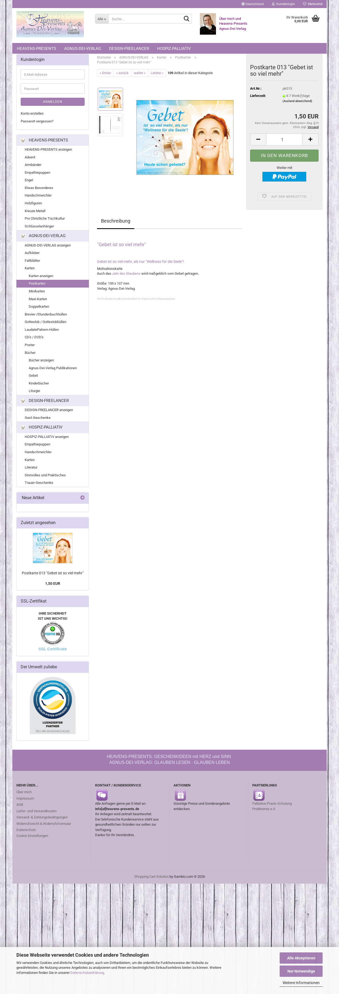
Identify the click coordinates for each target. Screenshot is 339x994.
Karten (30, 270)
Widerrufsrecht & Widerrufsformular (43, 825)
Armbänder (33, 166)
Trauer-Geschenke (39, 484)
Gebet (33, 377)
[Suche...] (101, 19)
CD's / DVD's (34, 339)
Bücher (30, 354)
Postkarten (37, 285)
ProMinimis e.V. (264, 810)
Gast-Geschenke (38, 419)
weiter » (140, 74)
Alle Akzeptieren (301, 958)
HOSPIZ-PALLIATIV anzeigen (47, 438)
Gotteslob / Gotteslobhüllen (45, 323)
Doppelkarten (39, 308)
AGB (19, 806)
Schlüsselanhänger (39, 228)
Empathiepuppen (37, 174)
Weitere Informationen (301, 983)
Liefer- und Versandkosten (36, 812)
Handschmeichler (38, 197)
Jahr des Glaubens (126, 275)
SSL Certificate (52, 650)
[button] (252, 4)
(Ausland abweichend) (297, 102)
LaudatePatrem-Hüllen (42, 331)
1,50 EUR (52, 585)
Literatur (31, 469)
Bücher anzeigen (41, 362)
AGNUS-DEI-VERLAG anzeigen (48, 247)
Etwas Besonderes (39, 189)
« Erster (105, 74)
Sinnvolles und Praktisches (45, 476)
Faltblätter (32, 262)
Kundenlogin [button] (283, 4)
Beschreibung (115, 222)
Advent (30, 159)
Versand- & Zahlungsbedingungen (42, 819)
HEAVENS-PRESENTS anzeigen (48, 151)
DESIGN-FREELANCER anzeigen (49, 411)
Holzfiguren (33, 204)
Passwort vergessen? (37, 123)
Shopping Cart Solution (151, 878)
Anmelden (52, 103)
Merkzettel (313, 4)
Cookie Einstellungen (32, 837)
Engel (29, 182)
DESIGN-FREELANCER (129, 48)
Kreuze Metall (35, 212)
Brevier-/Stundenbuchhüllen (46, 316)
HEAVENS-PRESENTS (36, 48)
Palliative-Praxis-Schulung (272, 805)
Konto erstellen (32, 115)
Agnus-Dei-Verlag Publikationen (53, 369)
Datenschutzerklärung (87, 973)
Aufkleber (32, 254)
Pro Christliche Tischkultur (45, 220)
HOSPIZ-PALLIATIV (174, 48)
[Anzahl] (284, 141)
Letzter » (157, 74)
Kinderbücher (39, 385)
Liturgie (34, 392)
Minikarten (37, 293)
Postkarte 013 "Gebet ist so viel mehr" (53, 574)
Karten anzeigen (41, 277)
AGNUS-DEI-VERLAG (82, 48)
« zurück (122, 74)
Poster (30, 346)
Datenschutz (26, 831)
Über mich (24, 793)
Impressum (25, 800)
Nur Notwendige (301, 971)
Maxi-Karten (38, 300)
